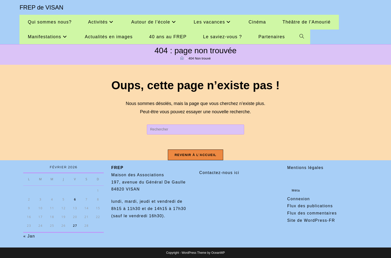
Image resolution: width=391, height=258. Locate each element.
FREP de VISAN (41, 7)
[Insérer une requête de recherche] (195, 129)
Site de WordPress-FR (311, 220)
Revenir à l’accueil (195, 155)
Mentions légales (305, 168)
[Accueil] (182, 58)
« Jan (29, 236)
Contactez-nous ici (219, 172)
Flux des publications (310, 206)
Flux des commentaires (312, 213)
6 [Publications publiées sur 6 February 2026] (75, 199)
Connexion (298, 199)
